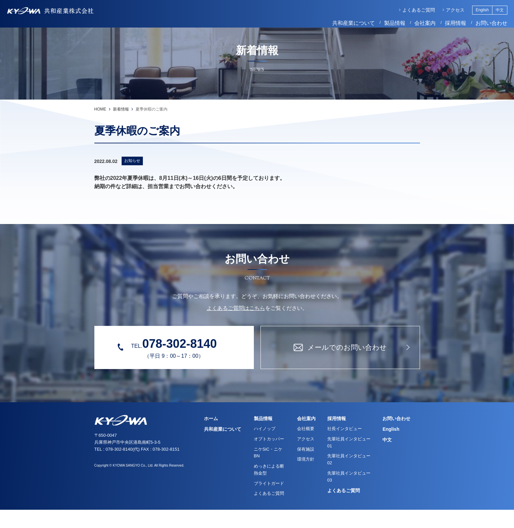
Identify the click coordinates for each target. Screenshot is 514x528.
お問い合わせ (485, 24)
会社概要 (305, 446)
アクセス (448, 11)
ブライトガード (269, 501)
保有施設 (305, 467)
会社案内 (418, 24)
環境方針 (305, 477)
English (475, 11)
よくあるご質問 (412, 11)
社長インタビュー (344, 446)
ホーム (211, 436)
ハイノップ (264, 446)
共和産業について (347, 24)
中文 (493, 11)
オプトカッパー (269, 457)
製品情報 (388, 24)
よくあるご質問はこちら (236, 326)
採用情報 (449, 24)
